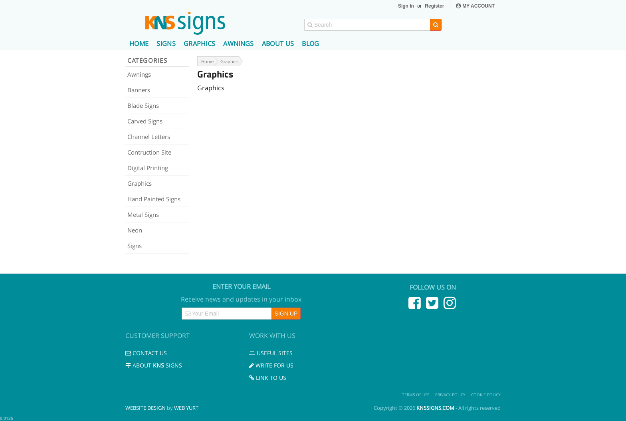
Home (139, 43)
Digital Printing (147, 168)
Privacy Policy (450, 394)
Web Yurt (186, 407)
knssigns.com (435, 407)
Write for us (271, 365)
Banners (138, 90)
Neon (134, 230)
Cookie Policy (486, 394)
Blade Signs (143, 105)
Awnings (238, 43)
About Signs (153, 365)
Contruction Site (149, 152)
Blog (310, 43)
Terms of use (416, 394)
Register (434, 6)
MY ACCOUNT (475, 6)
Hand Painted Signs (153, 199)
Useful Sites (271, 353)
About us (278, 43)
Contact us (146, 353)
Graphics (200, 43)
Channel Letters (148, 137)
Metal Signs (143, 214)
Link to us (267, 377)
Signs (166, 43)
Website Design (145, 407)
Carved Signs (144, 121)
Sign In (406, 6)
